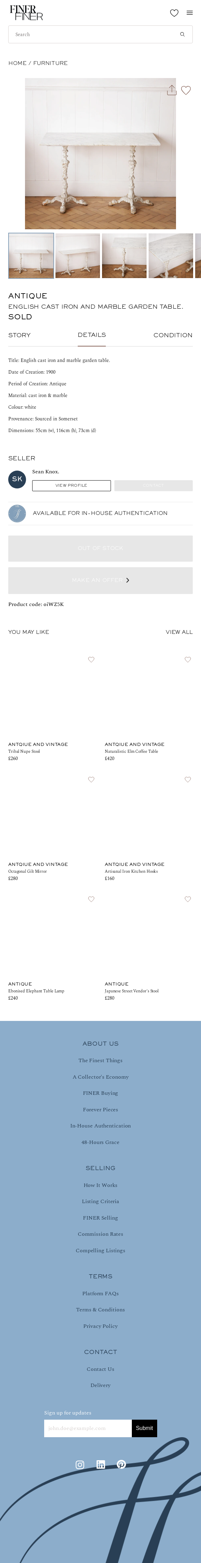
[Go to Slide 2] (78, 256)
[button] (100, 153)
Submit (144, 1428)
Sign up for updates (67, 1412)
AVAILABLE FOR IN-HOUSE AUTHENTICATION (100, 513)
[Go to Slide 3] (124, 256)
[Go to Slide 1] (31, 256)
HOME (17, 63)
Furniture (50, 63)
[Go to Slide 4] (171, 256)
